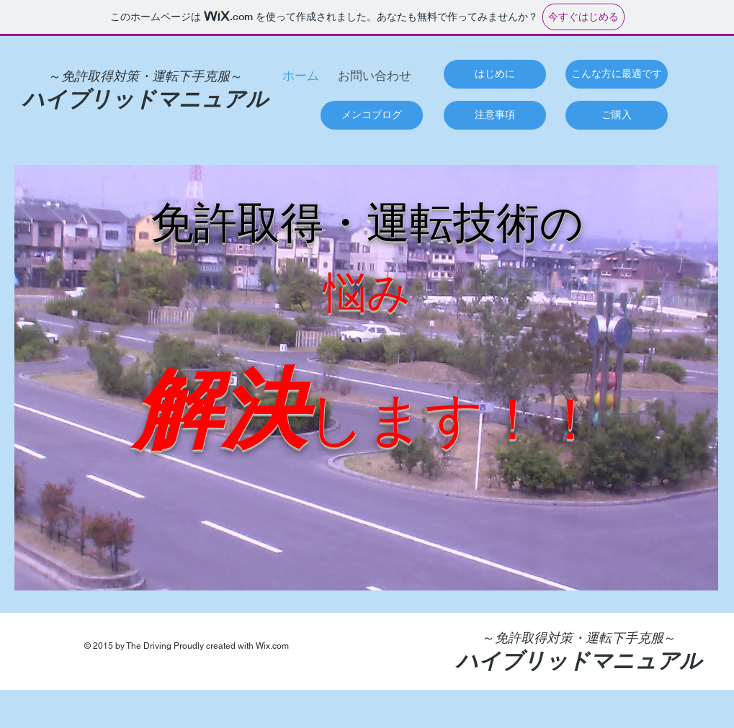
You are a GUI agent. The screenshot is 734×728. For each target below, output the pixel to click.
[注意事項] (495, 115)
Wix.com (272, 646)
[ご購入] (616, 115)
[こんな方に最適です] (616, 74)
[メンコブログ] (372, 115)
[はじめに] (495, 74)
